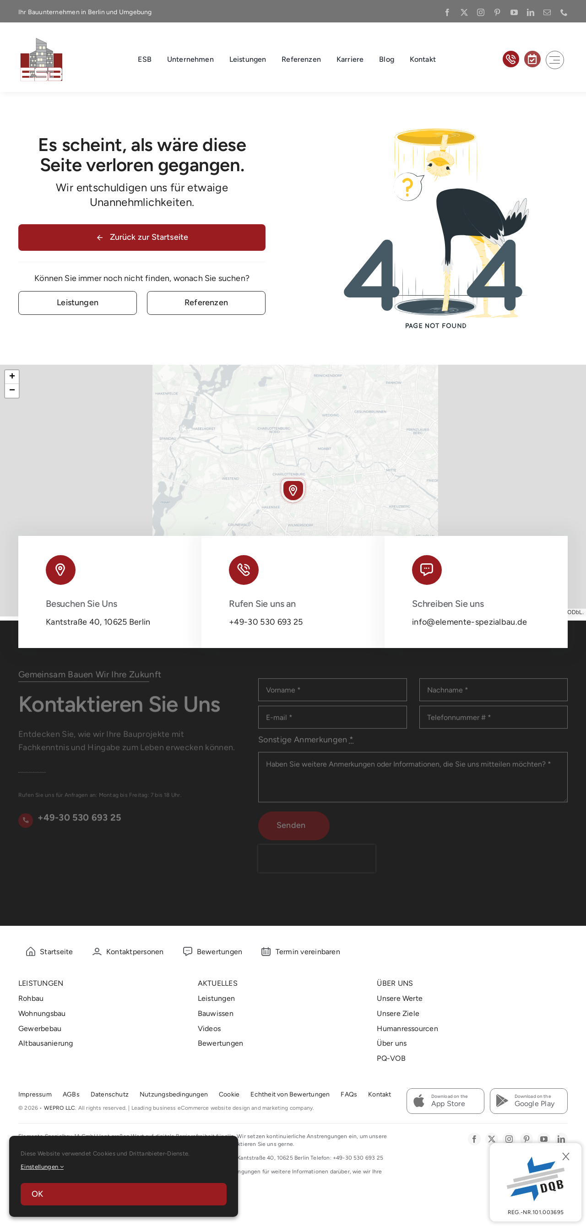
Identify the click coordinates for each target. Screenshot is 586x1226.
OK (37, 1194)
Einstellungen (42, 1166)
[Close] (565, 1156)
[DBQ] (535, 1182)
